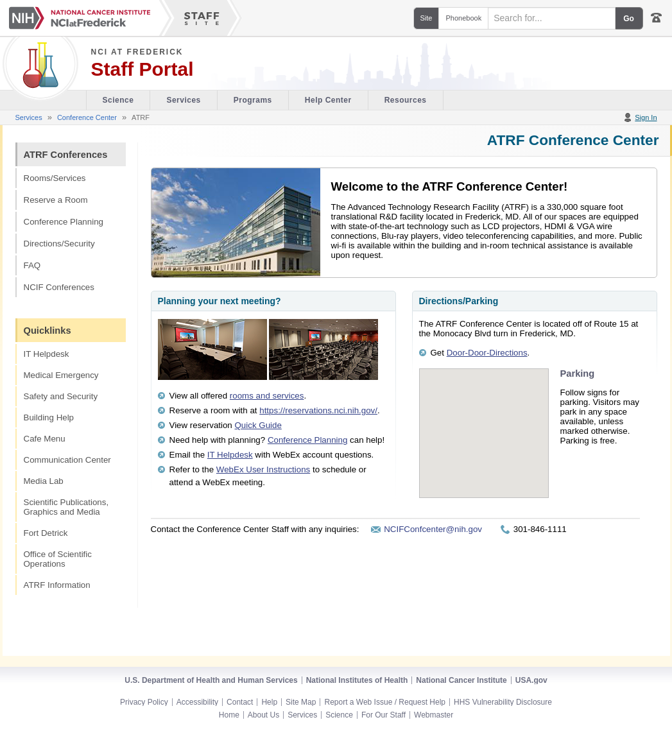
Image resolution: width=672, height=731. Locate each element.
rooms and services (267, 395)
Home (229, 714)
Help (269, 702)
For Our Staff (383, 714)
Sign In (646, 117)
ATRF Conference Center (573, 140)
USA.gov (531, 680)
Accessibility (197, 702)
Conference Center (87, 117)
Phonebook (463, 18)
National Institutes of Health (357, 680)
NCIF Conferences (59, 287)
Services (28, 117)
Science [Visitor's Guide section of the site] (118, 100)
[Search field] (551, 18)
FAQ (32, 265)
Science (339, 714)
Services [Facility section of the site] (183, 100)
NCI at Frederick (137, 52)
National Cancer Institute (461, 680)
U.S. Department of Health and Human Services (211, 680)
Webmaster (433, 714)
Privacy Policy (144, 702)
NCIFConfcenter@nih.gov (433, 529)
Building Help (49, 417)
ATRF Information (57, 585)
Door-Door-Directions (487, 352)
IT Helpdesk (46, 354)
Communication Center (67, 460)
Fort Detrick (46, 533)
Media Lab (44, 481)
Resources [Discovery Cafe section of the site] (405, 100)
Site (426, 18)
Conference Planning (63, 222)
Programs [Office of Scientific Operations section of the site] (253, 100)
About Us (263, 714)
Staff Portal (142, 69)
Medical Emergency (61, 375)
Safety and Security (61, 396)
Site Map (301, 702)
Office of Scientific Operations (58, 559)
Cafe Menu (44, 438)
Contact (240, 702)
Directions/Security (59, 243)
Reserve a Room (56, 200)
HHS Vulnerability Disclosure (503, 702)
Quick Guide (258, 425)
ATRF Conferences (66, 155)
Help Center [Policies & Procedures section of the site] (328, 100)
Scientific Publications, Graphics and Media (66, 507)
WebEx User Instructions (263, 469)
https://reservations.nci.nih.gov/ (318, 410)
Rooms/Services (55, 178)
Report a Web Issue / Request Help (384, 702)
